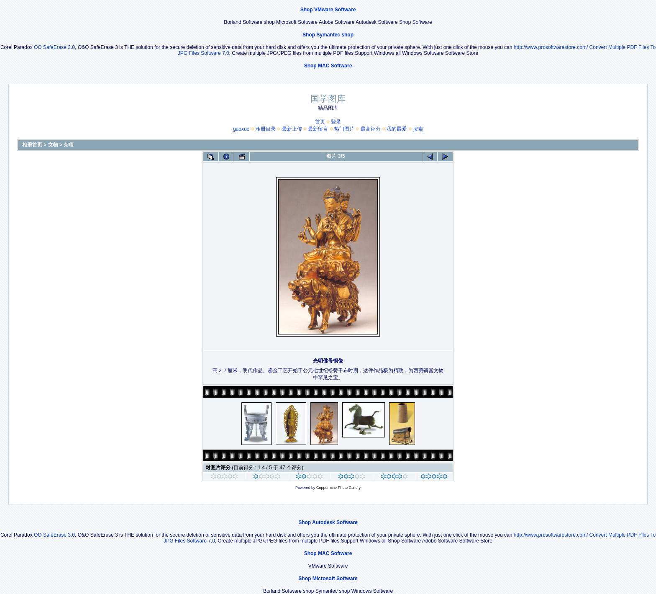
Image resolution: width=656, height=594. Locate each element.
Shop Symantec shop (328, 35)
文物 (53, 145)
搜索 (418, 129)
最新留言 (318, 129)
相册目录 (266, 129)
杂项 (69, 145)
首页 (320, 122)
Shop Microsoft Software (327, 578)
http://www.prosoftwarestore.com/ (551, 47)
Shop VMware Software (328, 10)
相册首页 (32, 145)
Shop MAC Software (328, 66)
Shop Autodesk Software (328, 522)
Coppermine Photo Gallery (338, 488)
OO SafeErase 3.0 (54, 47)
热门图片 (344, 129)
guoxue (241, 129)
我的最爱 (397, 129)
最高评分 (371, 129)
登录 (336, 122)
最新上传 (292, 129)
